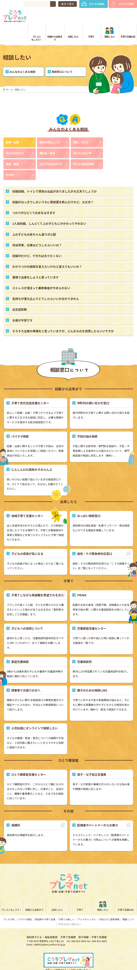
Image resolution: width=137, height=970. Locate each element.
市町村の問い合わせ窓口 (93, 389)
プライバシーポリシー (70, 910)
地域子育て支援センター (27, 501)
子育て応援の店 (128, 22)
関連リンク (128, 905)
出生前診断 (19, 295)
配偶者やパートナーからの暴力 (97, 811)
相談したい (109, 22)
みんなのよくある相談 (22, 57)
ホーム (9, 75)
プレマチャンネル (87, 905)
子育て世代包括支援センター (30, 389)
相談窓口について (62, 57)
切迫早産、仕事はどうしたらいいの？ (37, 231)
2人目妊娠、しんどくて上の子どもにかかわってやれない (49, 209)
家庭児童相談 (20, 647)
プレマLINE (9, 905)
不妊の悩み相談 (87, 422)
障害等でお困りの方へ (25, 676)
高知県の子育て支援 (45, 905)
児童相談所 (84, 647)
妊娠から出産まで (54, 24)
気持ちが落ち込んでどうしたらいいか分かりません (45, 284)
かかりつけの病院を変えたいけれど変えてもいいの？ (47, 252)
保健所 (15, 811)
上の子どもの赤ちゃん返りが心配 (34, 220)
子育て (91, 22)
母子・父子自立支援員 (91, 760)
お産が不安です (22, 306)
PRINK (82, 581)
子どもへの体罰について (27, 614)
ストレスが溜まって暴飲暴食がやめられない (41, 274)
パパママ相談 (126, 4)
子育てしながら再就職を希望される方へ (37, 581)
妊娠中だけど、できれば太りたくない (37, 241)
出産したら (73, 22)
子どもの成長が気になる (27, 539)
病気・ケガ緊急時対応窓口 (94, 539)
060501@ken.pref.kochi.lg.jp (49, 930)
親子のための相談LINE (92, 676)
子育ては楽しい (66, 905)
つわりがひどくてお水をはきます (33, 198)
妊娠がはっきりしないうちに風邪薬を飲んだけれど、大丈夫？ (53, 188)
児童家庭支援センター (91, 614)
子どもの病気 (96, 4)
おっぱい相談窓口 (88, 501)
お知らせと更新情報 (109, 905)
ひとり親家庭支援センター (28, 760)
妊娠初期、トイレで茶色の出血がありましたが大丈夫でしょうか (54, 177)
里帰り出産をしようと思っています (35, 263)
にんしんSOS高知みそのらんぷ (31, 455)
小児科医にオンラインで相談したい (34, 714)
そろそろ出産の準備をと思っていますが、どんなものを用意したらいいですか (63, 317)
